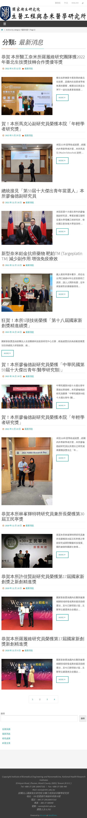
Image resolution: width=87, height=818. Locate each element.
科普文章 (6, 743)
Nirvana (43, 815)
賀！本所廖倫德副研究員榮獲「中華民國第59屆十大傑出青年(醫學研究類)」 (43, 367)
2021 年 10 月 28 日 (13, 332)
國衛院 (57, 3)
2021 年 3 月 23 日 (13, 429)
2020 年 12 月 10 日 (13, 588)
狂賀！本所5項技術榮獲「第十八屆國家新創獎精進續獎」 (41, 323)
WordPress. (52, 815)
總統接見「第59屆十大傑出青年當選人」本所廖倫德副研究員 (42, 193)
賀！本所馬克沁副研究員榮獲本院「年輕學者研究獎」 (43, 126)
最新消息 (29, 68)
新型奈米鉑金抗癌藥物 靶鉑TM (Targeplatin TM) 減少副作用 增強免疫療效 (41, 256)
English (75, 3)
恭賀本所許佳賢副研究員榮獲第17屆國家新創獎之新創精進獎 (42, 579)
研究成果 (6, 738)
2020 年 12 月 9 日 (13, 650)
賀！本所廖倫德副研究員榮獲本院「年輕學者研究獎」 (43, 419)
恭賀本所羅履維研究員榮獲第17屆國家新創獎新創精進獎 (42, 641)
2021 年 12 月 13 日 (13, 265)
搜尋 (3, 713)
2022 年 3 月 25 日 (13, 135)
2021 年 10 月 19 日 (13, 376)
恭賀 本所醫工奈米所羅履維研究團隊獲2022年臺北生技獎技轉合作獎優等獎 (43, 59)
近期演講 (6, 729)
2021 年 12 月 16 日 (13, 202)
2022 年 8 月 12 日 (13, 68)
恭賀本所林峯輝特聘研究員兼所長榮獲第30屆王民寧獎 (42, 516)
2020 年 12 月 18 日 (13, 525)
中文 (66, 3)
